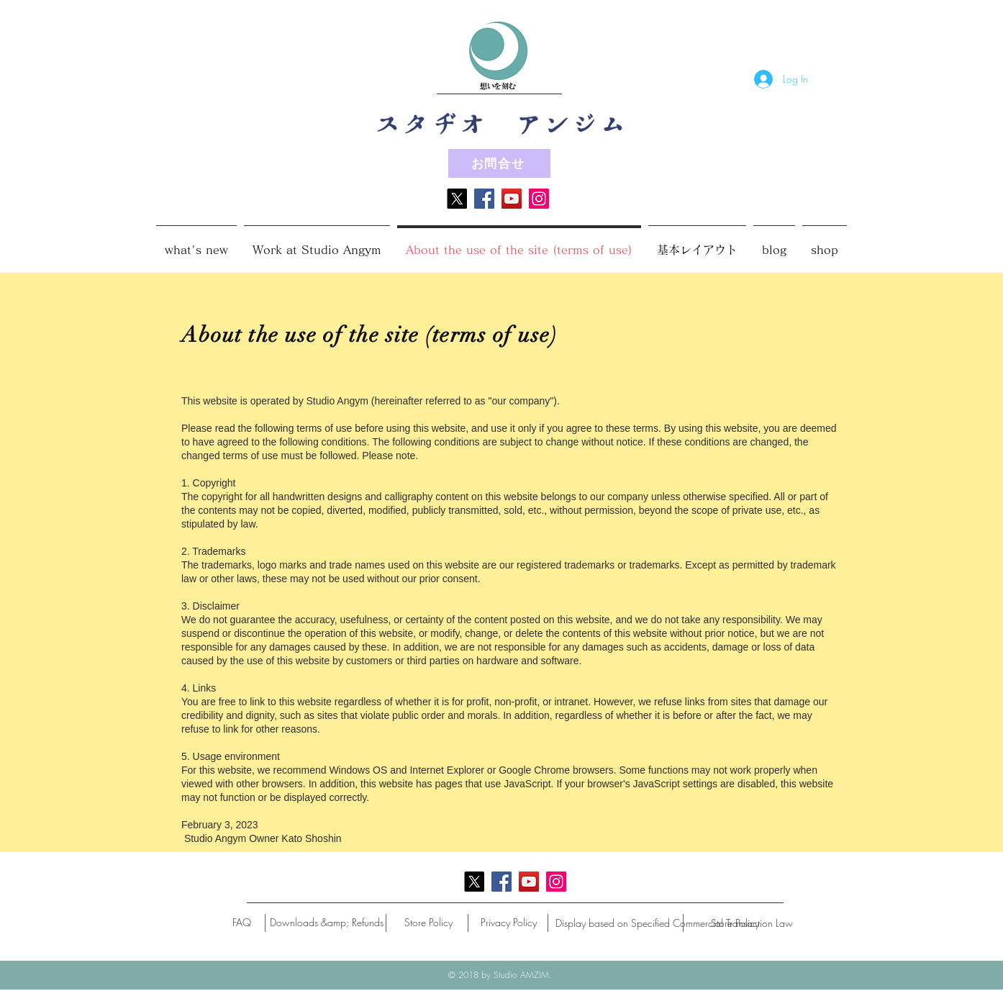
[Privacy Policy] (508, 922)
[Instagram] (539, 199)
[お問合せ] (499, 163)
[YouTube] (512, 199)
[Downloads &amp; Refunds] (327, 922)
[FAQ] (241, 922)
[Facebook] (484, 199)
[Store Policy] (428, 922)
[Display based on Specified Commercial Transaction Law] (674, 923)
